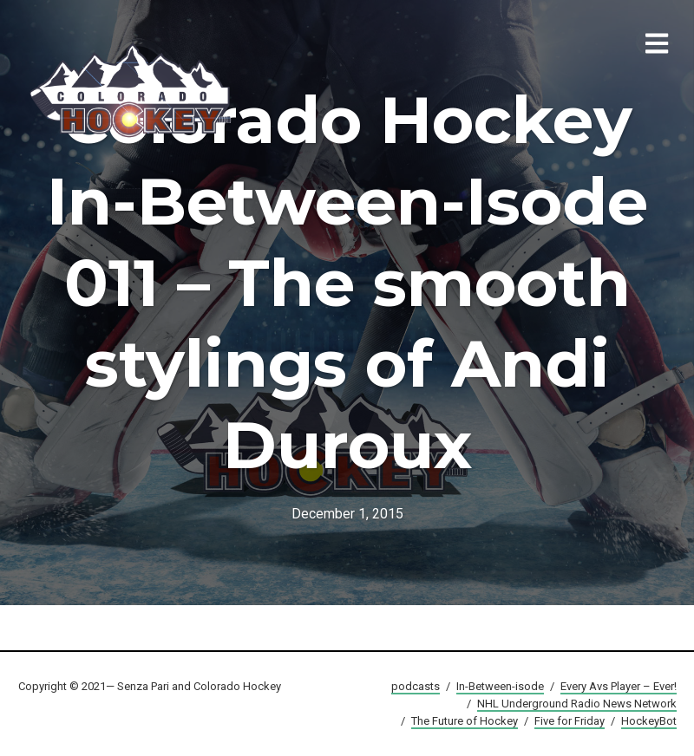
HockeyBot (649, 720)
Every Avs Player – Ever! (618, 686)
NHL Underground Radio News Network (577, 703)
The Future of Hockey (464, 720)
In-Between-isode (500, 686)
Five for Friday (569, 720)
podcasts (415, 686)
